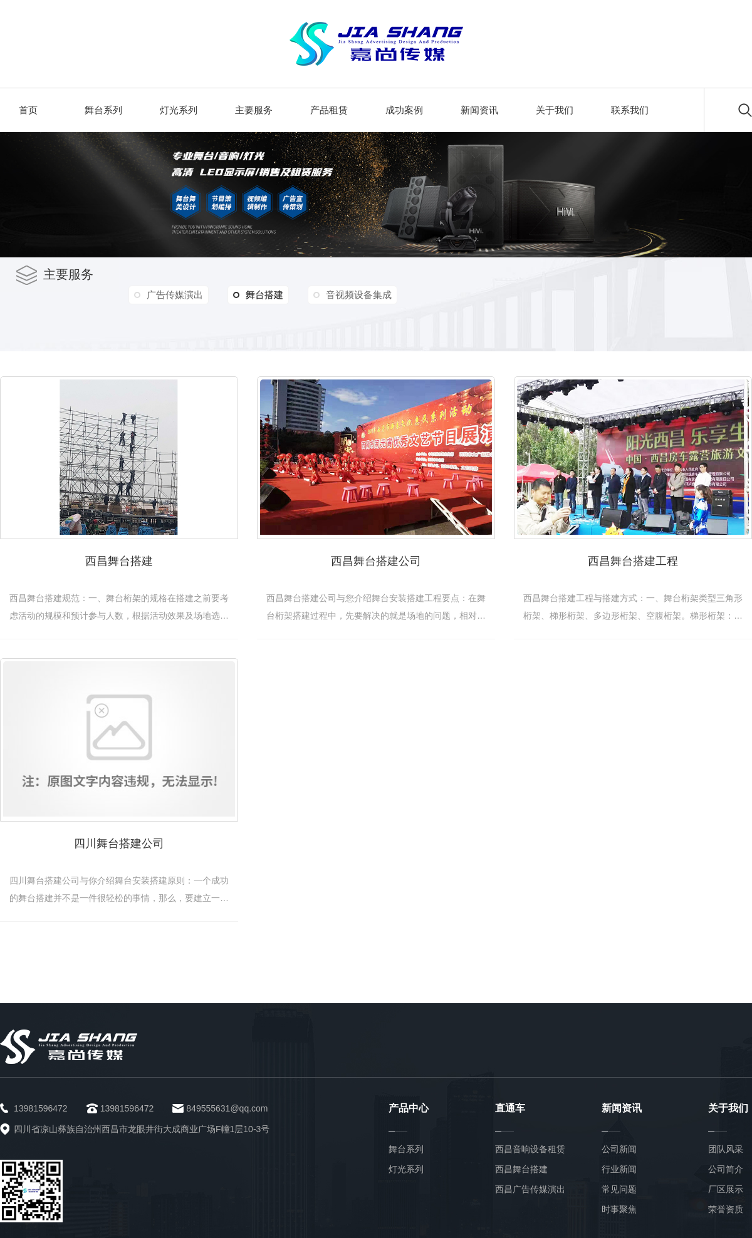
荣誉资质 (725, 1209)
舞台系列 (103, 110)
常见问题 (619, 1189)
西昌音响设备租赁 (530, 1149)
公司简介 (725, 1169)
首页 (28, 110)
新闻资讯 (479, 110)
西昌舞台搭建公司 (376, 561)
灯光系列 (178, 110)
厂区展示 (725, 1189)
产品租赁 (329, 110)
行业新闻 (619, 1169)
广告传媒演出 (175, 294)
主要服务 (254, 110)
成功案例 (404, 110)
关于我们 (554, 110)
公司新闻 (619, 1149)
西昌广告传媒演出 (530, 1189)
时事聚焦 (619, 1209)
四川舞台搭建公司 (119, 843)
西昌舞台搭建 (119, 561)
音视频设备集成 (359, 294)
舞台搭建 (258, 295)
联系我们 (630, 110)
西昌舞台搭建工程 (633, 561)
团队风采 (725, 1149)
